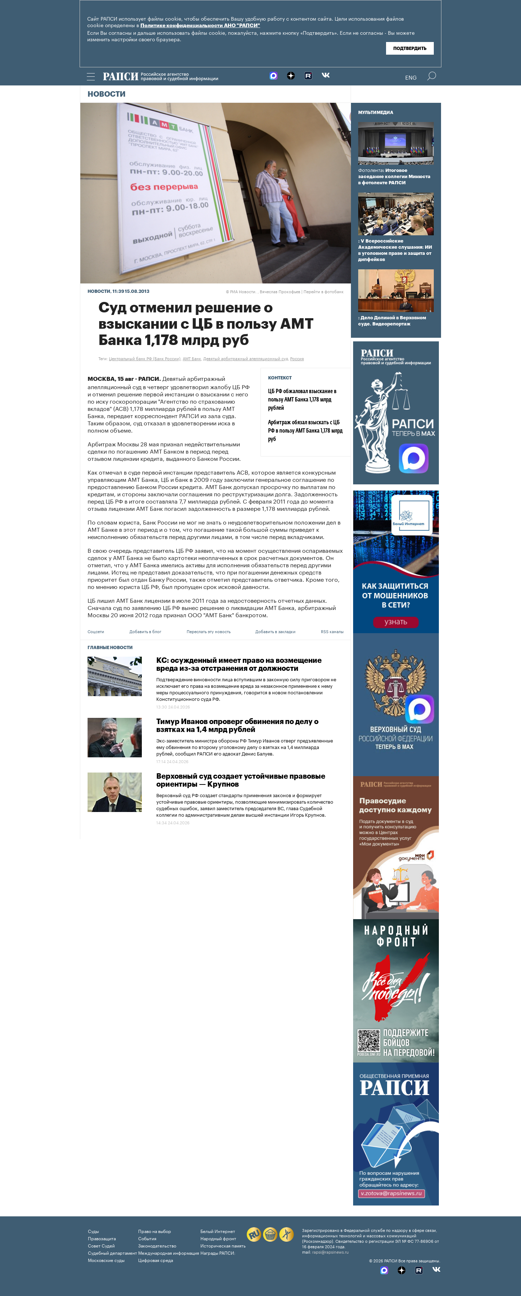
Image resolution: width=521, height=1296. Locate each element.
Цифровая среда (155, 1259)
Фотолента (370, 170)
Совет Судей (101, 1245)
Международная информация (168, 1252)
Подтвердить (410, 48)
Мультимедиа (375, 112)
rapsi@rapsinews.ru (330, 1251)
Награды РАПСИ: (218, 1252)
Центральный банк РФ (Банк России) (145, 358)
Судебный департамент (112, 1252)
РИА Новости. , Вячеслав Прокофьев (263, 291)
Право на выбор (154, 1230)
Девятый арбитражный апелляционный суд (245, 358)
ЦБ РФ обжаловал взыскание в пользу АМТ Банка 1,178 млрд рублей (302, 400)
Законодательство (157, 1245)
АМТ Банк (192, 358)
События (147, 1237)
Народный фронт (218, 1237)
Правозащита (102, 1237)
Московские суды (106, 1259)
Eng (411, 76)
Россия (297, 358)
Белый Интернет (217, 1230)
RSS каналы (332, 631)
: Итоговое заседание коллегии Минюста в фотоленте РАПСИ (394, 176)
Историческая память (223, 1245)
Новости (107, 94)
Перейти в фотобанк (324, 291)
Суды (93, 1230)
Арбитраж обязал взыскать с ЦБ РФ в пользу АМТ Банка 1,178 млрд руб (305, 431)
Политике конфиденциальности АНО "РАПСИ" (200, 25)
